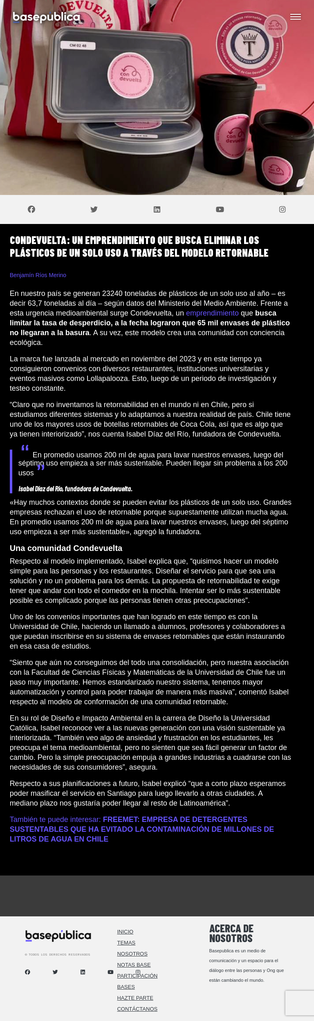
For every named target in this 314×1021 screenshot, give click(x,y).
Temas (126, 942)
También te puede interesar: (142, 829)
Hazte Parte (135, 998)
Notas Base (133, 965)
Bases (126, 987)
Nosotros (132, 954)
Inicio (125, 931)
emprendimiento (212, 313)
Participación (137, 976)
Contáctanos (137, 1009)
